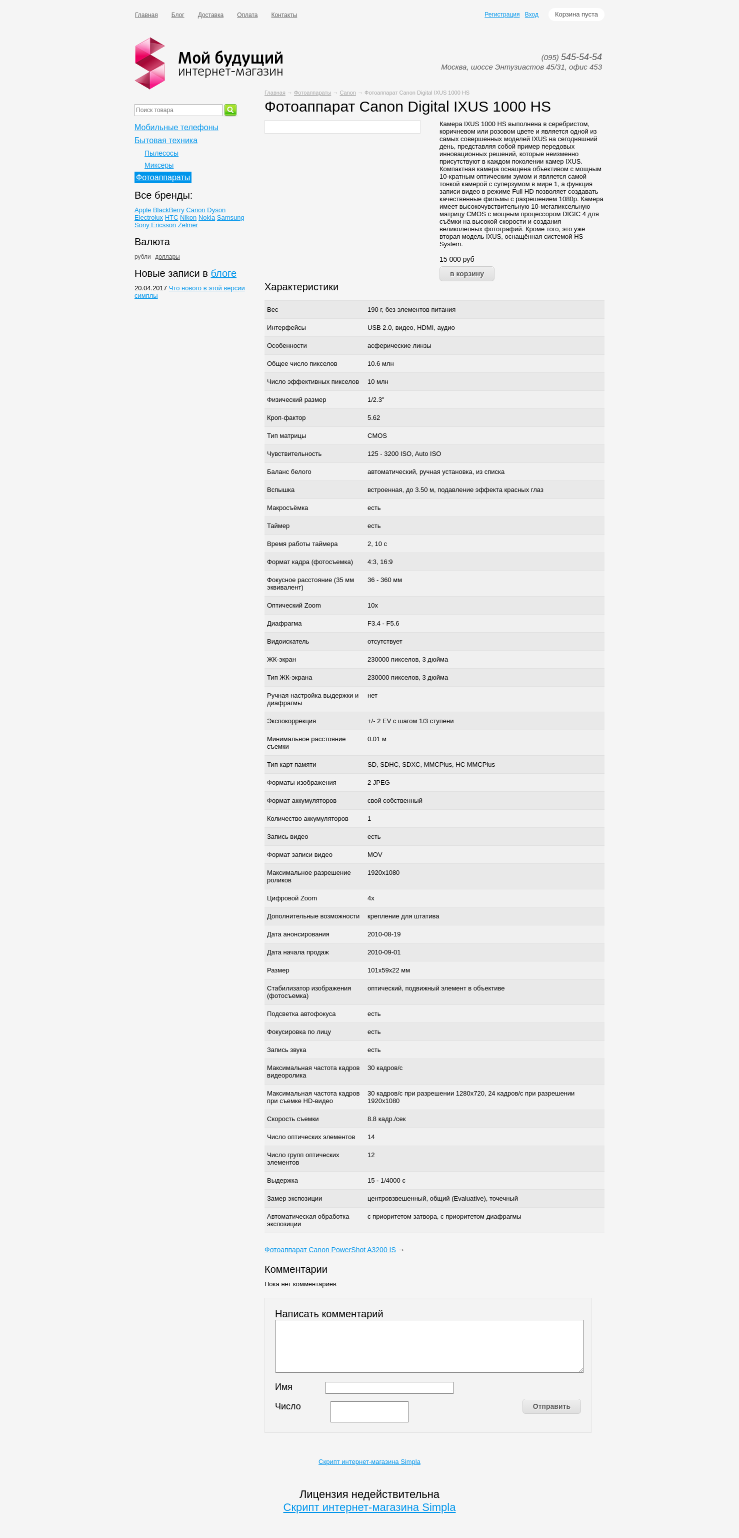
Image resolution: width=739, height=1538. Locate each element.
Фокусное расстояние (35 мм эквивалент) (310, 583)
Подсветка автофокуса (301, 1013)
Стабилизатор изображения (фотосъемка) (309, 991)
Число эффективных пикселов (313, 381)
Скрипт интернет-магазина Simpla (369, 1461)
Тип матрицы (286, 435)
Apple (142, 210)
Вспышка (280, 489)
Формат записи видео (299, 854)
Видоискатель (288, 641)
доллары (167, 256)
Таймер (278, 526)
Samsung (230, 217)
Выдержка (282, 1180)
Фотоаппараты (312, 93)
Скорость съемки (293, 1119)
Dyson (216, 210)
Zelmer (188, 225)
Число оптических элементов (311, 1137)
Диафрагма (284, 623)
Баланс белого (289, 471)
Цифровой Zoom (292, 898)
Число (288, 1406)
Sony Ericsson (155, 225)
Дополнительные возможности (313, 916)
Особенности (287, 345)
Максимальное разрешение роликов (309, 876)
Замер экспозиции (294, 1198)
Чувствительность (294, 453)
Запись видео (287, 836)
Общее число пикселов (302, 363)
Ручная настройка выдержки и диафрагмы (312, 699)
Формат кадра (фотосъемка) (310, 562)
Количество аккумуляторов (307, 818)
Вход (531, 14)
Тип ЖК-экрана (289, 677)
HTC (171, 217)
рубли (142, 256)
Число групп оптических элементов (303, 1158)
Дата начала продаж (298, 952)
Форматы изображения (301, 782)
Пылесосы (161, 153)
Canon (348, 93)
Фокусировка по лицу (299, 1032)
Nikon (188, 217)
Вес (272, 309)
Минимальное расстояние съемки (306, 742)
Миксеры (159, 165)
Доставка (211, 15)
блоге (223, 273)
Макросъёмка (287, 507)
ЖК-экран (281, 659)
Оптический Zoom (294, 605)
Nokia (206, 217)
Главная (146, 15)
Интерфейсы (286, 327)
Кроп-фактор (286, 417)
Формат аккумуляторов (301, 800)
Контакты (284, 15)
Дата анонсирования (298, 934)
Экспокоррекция (291, 721)
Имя (283, 1387)
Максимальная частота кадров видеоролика (313, 1071)
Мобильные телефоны (176, 127)
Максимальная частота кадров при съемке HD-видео (313, 1097)
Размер (278, 970)
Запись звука (286, 1050)
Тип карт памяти (291, 764)
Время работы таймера (302, 544)
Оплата (247, 15)
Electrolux (148, 217)
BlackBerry (168, 210)
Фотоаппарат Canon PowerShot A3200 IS (330, 1250)
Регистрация (502, 14)
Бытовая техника (166, 140)
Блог (178, 15)
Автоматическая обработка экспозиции (308, 1220)
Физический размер (296, 399)
